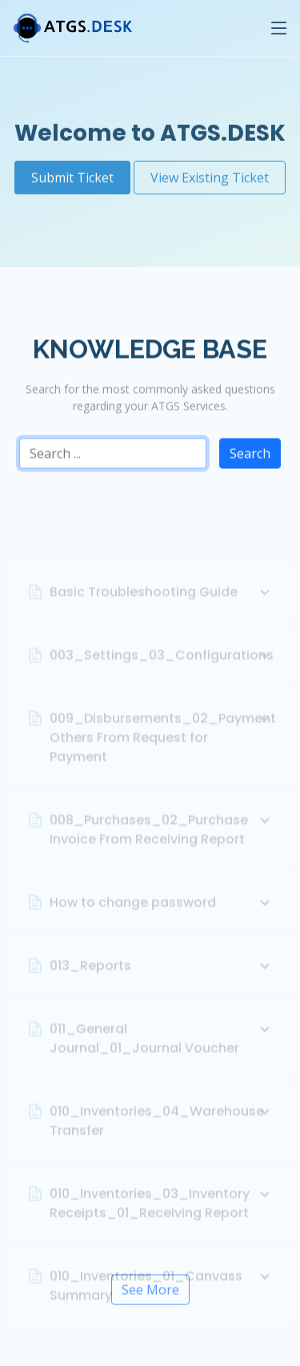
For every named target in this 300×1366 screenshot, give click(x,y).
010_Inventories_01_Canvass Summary (162, 1299)
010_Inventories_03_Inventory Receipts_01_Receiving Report (162, 1217)
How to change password (162, 916)
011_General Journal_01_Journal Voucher (162, 1052)
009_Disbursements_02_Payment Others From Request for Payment (162, 751)
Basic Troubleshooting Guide (162, 605)
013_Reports (162, 979)
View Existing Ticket (209, 169)
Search (250, 458)
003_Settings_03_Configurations (162, 669)
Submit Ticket (72, 169)
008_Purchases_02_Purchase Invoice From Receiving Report (162, 843)
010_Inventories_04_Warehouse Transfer (162, 1134)
